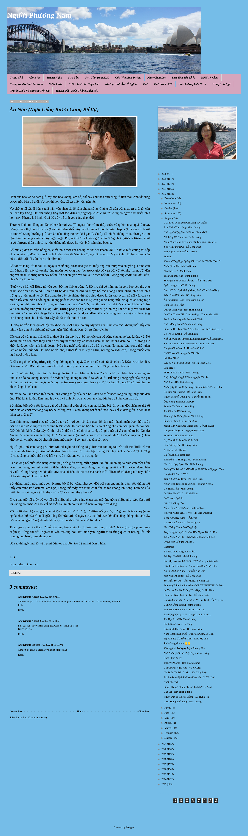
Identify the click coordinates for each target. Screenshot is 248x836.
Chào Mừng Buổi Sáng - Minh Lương (182, 701)
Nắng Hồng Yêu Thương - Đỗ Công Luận (184, 508)
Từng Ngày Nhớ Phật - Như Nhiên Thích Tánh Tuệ (189, 537)
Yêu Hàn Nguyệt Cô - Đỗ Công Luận (182, 246)
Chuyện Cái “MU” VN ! (176, 474)
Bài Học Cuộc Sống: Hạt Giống (179, 551)
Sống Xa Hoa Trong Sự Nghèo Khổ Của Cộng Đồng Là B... (193, 329)
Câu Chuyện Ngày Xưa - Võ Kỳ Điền (182, 667)
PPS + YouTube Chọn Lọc (84, 84)
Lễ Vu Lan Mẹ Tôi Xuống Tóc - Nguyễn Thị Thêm (189, 590)
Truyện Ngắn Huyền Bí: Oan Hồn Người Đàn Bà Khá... (191, 532)
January (168, 738)
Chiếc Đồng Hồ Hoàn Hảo (177, 455)
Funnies (168, 256)
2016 (164, 769)
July (166, 707)
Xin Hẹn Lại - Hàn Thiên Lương (180, 619)
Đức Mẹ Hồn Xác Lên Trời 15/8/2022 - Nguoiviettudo (191, 561)
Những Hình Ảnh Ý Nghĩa (121, 84)
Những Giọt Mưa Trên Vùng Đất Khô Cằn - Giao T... (190, 242)
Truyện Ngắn (54, 77)
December (169, 198)
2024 (164, 184)
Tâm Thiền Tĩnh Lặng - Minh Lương (182, 227)
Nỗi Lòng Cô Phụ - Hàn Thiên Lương (182, 237)
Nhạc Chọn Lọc (156, 77)
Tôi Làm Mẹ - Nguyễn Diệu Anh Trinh (183, 319)
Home (80, 711)
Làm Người (169, 368)
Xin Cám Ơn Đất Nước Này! (178, 411)
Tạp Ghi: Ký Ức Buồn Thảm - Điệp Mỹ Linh (186, 638)
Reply (21, 610)
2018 (164, 759)
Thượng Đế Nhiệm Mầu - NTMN (180, 251)
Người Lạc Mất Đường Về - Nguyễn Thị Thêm (187, 396)
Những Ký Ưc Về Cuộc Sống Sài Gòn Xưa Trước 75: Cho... (194, 387)
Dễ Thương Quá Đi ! (174, 498)
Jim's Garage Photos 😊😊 (177, 643)
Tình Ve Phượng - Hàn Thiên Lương (182, 663)
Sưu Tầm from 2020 (97, 77)
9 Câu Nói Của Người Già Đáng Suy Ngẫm (185, 222)
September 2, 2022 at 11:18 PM (47, 645)
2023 (164, 189)
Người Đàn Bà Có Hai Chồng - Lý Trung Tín (186, 696)
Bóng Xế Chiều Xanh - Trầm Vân (180, 517)
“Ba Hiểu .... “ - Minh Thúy (177, 271)
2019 (164, 754)
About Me (34, 77)
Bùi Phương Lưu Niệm (192, 84)
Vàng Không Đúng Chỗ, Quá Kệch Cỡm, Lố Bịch (188, 634)
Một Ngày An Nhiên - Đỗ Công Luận (182, 575)
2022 (164, 194)
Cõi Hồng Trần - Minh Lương (178, 488)
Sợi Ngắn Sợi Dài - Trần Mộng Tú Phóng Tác (186, 580)
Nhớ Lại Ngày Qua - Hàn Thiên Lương (183, 464)
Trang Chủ (16, 77)
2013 (164, 784)
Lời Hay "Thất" (171, 358)
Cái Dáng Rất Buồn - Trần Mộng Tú (182, 522)
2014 (164, 779)
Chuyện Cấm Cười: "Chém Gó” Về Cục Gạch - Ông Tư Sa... (194, 600)
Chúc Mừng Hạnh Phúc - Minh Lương (183, 324)
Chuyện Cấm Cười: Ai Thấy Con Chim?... (185, 348)
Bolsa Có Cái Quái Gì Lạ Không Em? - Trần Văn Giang (191, 290)
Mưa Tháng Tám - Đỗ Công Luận (180, 527)
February (169, 733)
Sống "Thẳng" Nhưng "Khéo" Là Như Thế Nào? (188, 687)
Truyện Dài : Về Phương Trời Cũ (30, 90)
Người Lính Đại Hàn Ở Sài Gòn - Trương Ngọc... (188, 484)
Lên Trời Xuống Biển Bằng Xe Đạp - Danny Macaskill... (192, 314)
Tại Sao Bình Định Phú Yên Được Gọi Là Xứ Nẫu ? (190, 677)
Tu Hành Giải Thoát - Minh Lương (181, 372)
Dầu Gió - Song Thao (174, 503)
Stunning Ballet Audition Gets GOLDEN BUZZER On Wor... (194, 585)
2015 (164, 774)
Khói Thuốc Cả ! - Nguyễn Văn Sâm (182, 353)
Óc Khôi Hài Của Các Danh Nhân (181, 493)
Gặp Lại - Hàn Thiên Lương (178, 691)
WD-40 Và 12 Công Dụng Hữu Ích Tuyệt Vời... (187, 363)
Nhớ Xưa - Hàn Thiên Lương (178, 382)
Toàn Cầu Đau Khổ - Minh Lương (181, 276)
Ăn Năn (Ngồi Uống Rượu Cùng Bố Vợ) (184, 300)
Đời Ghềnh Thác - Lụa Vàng (178, 624)
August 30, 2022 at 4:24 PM (46, 621)
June (167, 713)
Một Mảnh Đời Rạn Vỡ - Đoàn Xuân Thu (184, 609)
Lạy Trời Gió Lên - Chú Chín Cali (181, 440)
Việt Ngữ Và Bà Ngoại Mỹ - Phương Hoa (184, 648)
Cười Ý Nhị (56, 84)
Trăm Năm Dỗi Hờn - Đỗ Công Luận (182, 295)
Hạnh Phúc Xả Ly (173, 658)
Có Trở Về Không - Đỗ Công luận (181, 333)
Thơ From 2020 (163, 84)
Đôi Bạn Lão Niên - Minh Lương (180, 556)
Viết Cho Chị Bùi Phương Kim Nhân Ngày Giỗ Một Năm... (193, 338)
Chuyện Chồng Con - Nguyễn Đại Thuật (184, 430)
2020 (164, 749)
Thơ (145, 84)
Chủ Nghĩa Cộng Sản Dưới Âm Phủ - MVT (185, 232)
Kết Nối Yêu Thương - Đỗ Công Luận (183, 392)
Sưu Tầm (73, 77)
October (168, 208)
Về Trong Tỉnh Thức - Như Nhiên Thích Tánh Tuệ (189, 343)
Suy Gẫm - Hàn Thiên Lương (178, 435)
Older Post (144, 711)
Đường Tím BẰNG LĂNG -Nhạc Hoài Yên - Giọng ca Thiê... (195, 469)
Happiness (169, 547)
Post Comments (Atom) (35, 717)
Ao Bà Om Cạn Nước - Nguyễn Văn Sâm (184, 571)
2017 (164, 764)
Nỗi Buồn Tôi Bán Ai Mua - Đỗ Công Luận (185, 672)
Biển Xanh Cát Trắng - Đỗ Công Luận (183, 629)
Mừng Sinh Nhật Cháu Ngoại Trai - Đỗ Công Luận (189, 425)
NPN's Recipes (209, 77)
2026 (164, 174)
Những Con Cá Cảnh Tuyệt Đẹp (180, 266)
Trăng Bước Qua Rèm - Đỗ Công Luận (183, 479)
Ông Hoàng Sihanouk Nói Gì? (179, 401)
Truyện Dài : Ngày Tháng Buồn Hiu (77, 90)
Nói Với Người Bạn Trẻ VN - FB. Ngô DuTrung (188, 512)
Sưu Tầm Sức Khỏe (183, 77)
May (167, 718)
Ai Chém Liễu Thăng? (175, 450)
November (170, 203)
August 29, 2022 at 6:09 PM (46, 596)
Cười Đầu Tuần (171, 682)
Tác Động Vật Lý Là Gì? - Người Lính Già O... (187, 614)
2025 (164, 179)
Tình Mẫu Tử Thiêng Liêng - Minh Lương (185, 459)
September (170, 213)
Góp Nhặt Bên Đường (128, 77)
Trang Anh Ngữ (221, 84)
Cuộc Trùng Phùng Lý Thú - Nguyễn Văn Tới (186, 377)
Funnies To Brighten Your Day (179, 406)
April (167, 723)
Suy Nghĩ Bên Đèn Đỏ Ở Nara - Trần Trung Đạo (188, 280)
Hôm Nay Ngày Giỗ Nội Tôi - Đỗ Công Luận (186, 595)
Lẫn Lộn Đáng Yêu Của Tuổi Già (180, 421)
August (168, 218)
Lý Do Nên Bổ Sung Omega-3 (179, 542)
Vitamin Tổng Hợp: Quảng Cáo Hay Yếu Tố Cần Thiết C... (193, 261)
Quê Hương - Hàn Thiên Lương (179, 285)
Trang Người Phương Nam (26, 84)
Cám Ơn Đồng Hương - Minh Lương (182, 604)
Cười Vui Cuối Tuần (174, 305)
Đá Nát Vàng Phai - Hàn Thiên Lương (183, 309)
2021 (164, 744)
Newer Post (16, 711)
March (167, 728)
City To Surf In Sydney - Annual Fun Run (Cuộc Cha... (191, 566)
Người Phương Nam (39, 15)
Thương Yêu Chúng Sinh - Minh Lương (184, 416)
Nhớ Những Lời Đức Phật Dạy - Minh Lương (186, 653)
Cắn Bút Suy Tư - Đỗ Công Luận (180, 445)
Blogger (130, 827)
